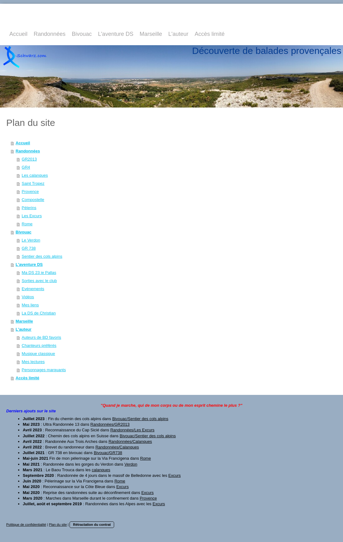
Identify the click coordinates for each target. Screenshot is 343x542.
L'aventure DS (29, 264)
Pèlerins (29, 207)
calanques (101, 470)
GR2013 (29, 159)
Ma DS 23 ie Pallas (39, 272)
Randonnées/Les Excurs (132, 430)
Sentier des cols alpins (42, 256)
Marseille (24, 321)
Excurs (174, 475)
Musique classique (38, 353)
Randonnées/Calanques (130, 441)
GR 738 (29, 248)
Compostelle (33, 199)
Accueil (23, 143)
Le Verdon (31, 240)
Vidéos (28, 297)
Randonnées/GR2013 (110, 424)
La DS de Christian (39, 313)
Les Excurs (32, 215)
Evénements (33, 288)
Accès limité (27, 378)
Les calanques (35, 175)
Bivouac (23, 232)
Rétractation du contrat (92, 524)
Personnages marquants (44, 369)
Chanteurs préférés (39, 345)
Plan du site (58, 524)
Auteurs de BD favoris (41, 337)
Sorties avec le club (39, 280)
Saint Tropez (33, 183)
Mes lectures (33, 361)
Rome (27, 224)
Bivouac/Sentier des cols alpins (140, 418)
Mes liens (30, 305)
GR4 (26, 167)
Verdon (130, 464)
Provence (30, 191)
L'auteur (23, 329)
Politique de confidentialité (26, 524)
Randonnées (28, 151)
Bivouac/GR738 (108, 452)
